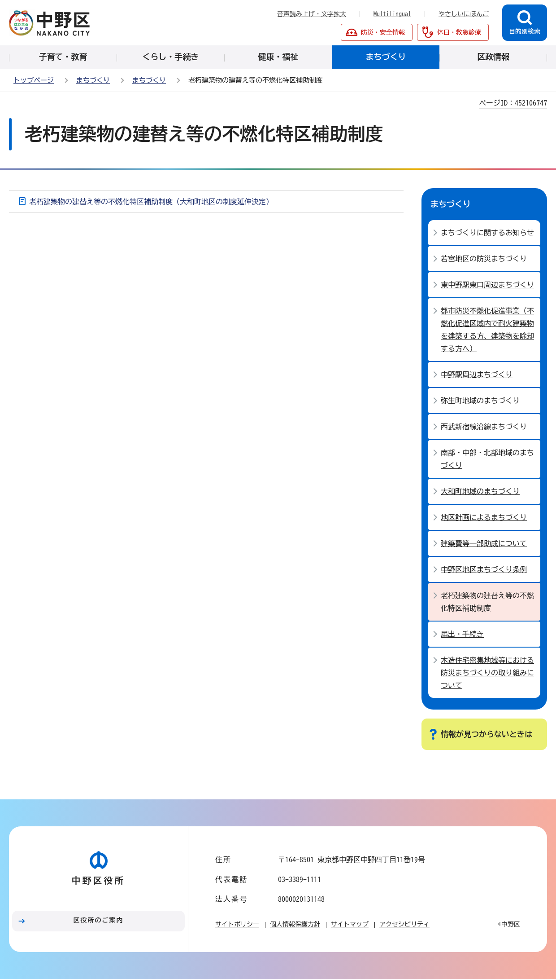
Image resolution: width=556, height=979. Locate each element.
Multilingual (392, 14)
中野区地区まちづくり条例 (484, 569)
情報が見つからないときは (486, 734)
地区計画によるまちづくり (484, 517)
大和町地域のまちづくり (480, 491)
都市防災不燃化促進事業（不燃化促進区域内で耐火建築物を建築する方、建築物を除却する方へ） (487, 329)
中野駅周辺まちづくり (477, 374)
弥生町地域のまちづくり (480, 400)
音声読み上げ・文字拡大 (311, 14)
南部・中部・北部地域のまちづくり (487, 459)
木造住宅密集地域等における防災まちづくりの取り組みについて (487, 673)
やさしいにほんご (464, 14)
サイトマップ (350, 924)
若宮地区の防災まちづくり (484, 258)
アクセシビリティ (404, 924)
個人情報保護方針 (295, 924)
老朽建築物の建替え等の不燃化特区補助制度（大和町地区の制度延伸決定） (151, 201)
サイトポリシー (237, 924)
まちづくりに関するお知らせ (487, 232)
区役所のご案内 (99, 920)
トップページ (33, 80)
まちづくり (93, 80)
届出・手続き (462, 634)
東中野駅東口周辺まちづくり (487, 284)
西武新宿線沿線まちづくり (484, 426)
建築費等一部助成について (484, 543)
